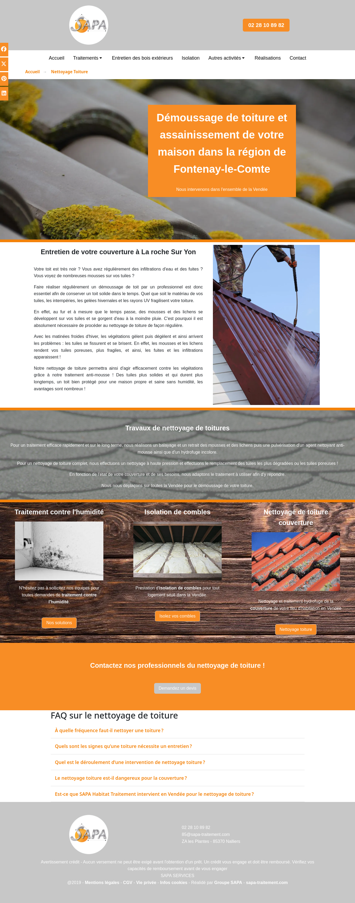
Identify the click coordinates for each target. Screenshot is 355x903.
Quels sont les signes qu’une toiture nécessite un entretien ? (123, 746)
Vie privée (146, 882)
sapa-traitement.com (267, 882)
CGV (127, 882)
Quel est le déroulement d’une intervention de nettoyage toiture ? (130, 762)
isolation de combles (180, 588)
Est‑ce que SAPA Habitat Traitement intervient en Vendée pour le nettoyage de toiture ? (154, 794)
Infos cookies (174, 882)
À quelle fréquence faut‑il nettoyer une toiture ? (109, 730)
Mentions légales (102, 882)
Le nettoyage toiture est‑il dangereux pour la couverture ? (121, 778)
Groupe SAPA (228, 882)
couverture (261, 608)
